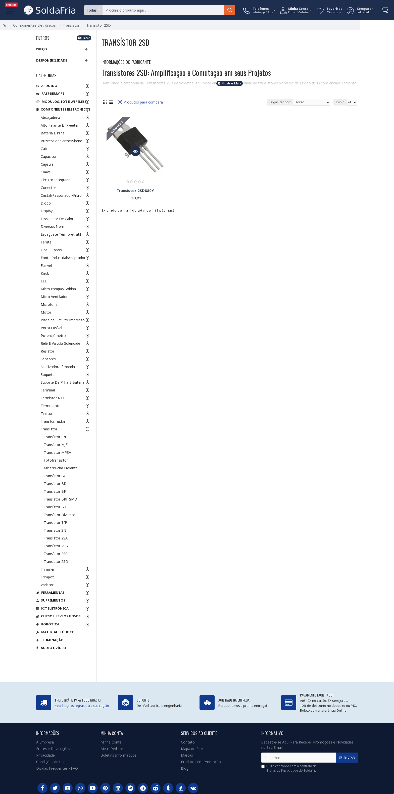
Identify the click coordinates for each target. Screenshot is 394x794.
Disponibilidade (51, 60)
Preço (41, 49)
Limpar (85, 38)
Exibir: (340, 102)
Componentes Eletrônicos (34, 25)
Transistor (71, 25)
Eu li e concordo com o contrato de (289, 768)
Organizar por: (280, 102)
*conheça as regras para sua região (82, 705)
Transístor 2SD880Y (135, 190)
